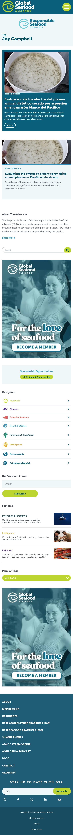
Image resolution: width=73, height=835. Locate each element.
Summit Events (12, 737)
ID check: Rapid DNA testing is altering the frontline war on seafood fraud (25, 538)
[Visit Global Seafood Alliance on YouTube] (64, 799)
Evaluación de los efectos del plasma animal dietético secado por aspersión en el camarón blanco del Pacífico (35, 103)
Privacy (36, 824)
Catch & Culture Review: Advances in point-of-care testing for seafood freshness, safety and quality (25, 556)
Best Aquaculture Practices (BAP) (26, 723)
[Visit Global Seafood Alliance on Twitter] (36, 799)
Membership (10, 709)
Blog (5, 758)
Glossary (9, 772)
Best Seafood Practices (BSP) (22, 730)
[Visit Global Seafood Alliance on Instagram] (9, 799)
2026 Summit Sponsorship (36, 377)
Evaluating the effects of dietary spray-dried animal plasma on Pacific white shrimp (36, 175)
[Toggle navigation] (66, 7)
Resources (9, 716)
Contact (8, 765)
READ (10, 125)
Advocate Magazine (16, 744)
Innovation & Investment (14, 515)
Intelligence (8, 533)
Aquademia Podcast (16, 751)
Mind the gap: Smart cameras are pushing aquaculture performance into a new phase (21, 521)
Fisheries (7, 550)
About (6, 702)
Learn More (8, 237)
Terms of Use (36, 830)
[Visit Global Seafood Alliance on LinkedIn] (50, 799)
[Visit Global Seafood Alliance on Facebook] (22, 799)
